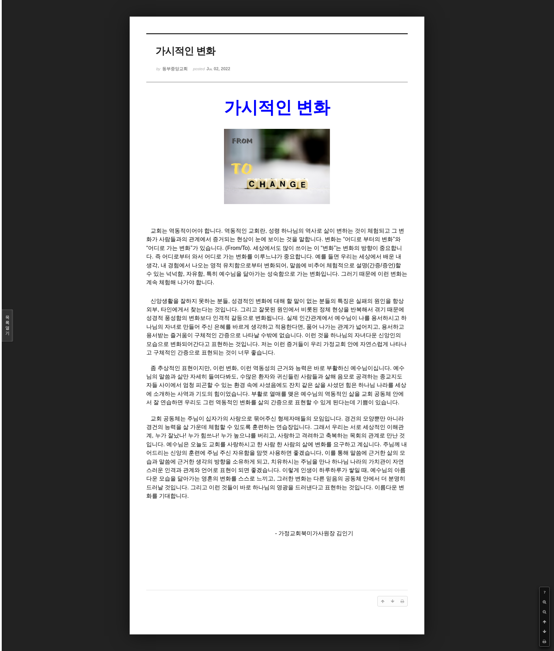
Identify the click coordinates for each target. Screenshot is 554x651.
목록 (7, 325)
